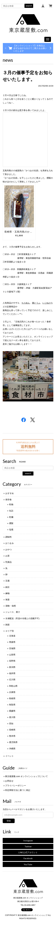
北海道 (12, 636)
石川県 (12, 679)
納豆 (7, 587)
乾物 (11, 504)
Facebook (28, 858)
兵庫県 (12, 692)
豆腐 (7, 581)
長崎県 (12, 730)
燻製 (11, 523)
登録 (9, 821)
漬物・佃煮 (10, 606)
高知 (11, 723)
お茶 (7, 556)
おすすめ (9, 493)
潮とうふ (36, 303)
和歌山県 (13, 686)
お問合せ (9, 781)
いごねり (46, 303)
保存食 (8, 499)
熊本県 (12, 736)
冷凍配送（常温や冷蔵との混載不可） (23, 618)
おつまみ (9, 543)
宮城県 (12, 648)
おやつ (8, 549)
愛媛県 (12, 711)
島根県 (12, 698)
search (29, 6)
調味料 (8, 537)
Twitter (28, 846)
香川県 (12, 717)
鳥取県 (12, 704)
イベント (9, 756)
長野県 (12, 661)
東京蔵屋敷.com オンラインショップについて (26, 776)
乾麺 (11, 517)
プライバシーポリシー (15, 785)
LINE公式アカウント (28, 852)
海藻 (7, 599)
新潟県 (12, 667)
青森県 (12, 642)
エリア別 (9, 631)
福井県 (12, 673)
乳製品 (8, 562)
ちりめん (26, 303)
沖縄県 (12, 748)
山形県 (12, 654)
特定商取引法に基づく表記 (17, 790)
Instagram (28, 840)
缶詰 (11, 510)
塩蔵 (11, 529)
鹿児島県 (13, 742)
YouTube (28, 864)
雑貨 (7, 624)
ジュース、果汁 (12, 612)
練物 (7, 593)
